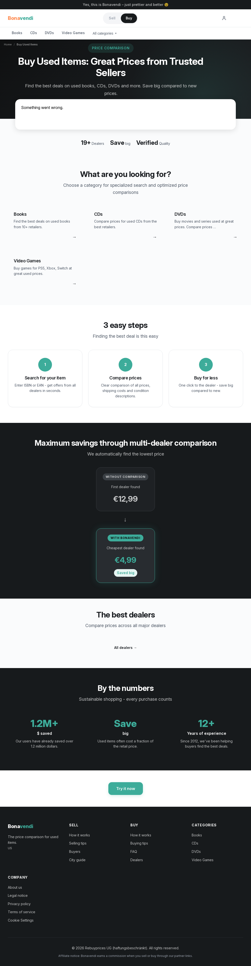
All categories (104, 33)
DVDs (49, 33)
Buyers (74, 851)
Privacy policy (19, 904)
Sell (112, 18)
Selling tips (78, 843)
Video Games (73, 33)
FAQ (133, 851)
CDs (33, 33)
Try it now (125, 788)
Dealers (136, 860)
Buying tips (139, 843)
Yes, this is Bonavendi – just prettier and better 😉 (125, 4)
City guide (77, 860)
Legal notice (18, 895)
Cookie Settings (21, 920)
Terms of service (21, 912)
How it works (79, 835)
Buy (129, 18)
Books (17, 33)
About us (15, 887)
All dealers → (125, 647)
